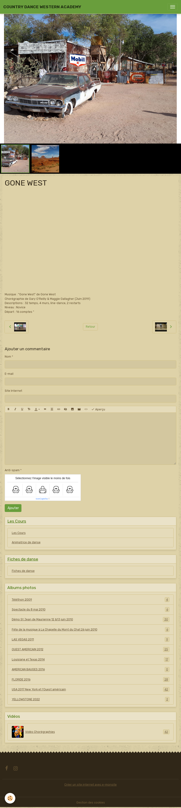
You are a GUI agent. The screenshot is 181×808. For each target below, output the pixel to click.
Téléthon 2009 (90, 599)
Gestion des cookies (90, 802)
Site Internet (13, 390)
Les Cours (19, 533)
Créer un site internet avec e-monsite (90, 784)
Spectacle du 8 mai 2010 (90, 609)
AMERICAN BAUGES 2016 (90, 669)
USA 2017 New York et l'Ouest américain (90, 689)
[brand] (42, 7)
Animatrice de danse (26, 542)
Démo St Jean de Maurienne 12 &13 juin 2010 (90, 619)
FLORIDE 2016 (90, 679)
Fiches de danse (23, 571)
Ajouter (13, 508)
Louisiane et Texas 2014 (90, 659)
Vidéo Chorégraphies (90, 732)
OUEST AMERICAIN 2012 (90, 649)
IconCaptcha (42, 499)
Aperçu (98, 409)
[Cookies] (10, 798)
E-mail (9, 373)
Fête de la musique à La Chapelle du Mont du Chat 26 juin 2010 (90, 629)
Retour (90, 326)
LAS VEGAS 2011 (90, 639)
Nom (8, 356)
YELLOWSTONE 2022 (90, 699)
